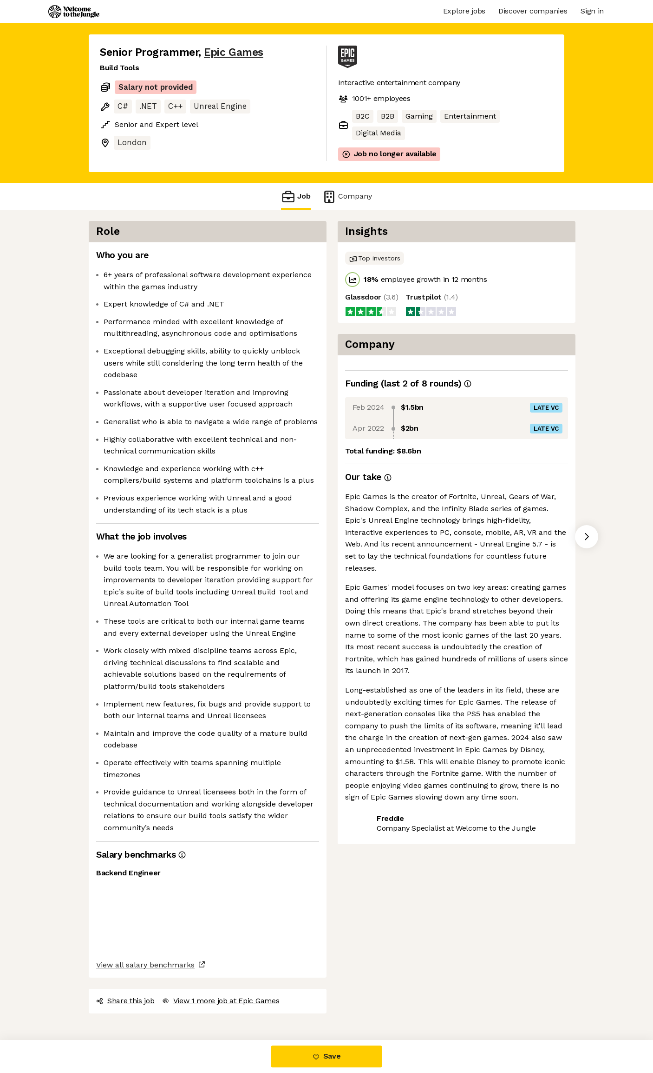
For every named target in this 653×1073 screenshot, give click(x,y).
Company (347, 196)
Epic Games (233, 52)
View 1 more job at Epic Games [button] (221, 1000)
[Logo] (73, 11)
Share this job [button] (125, 1000)
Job (296, 196)
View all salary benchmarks (145, 964)
